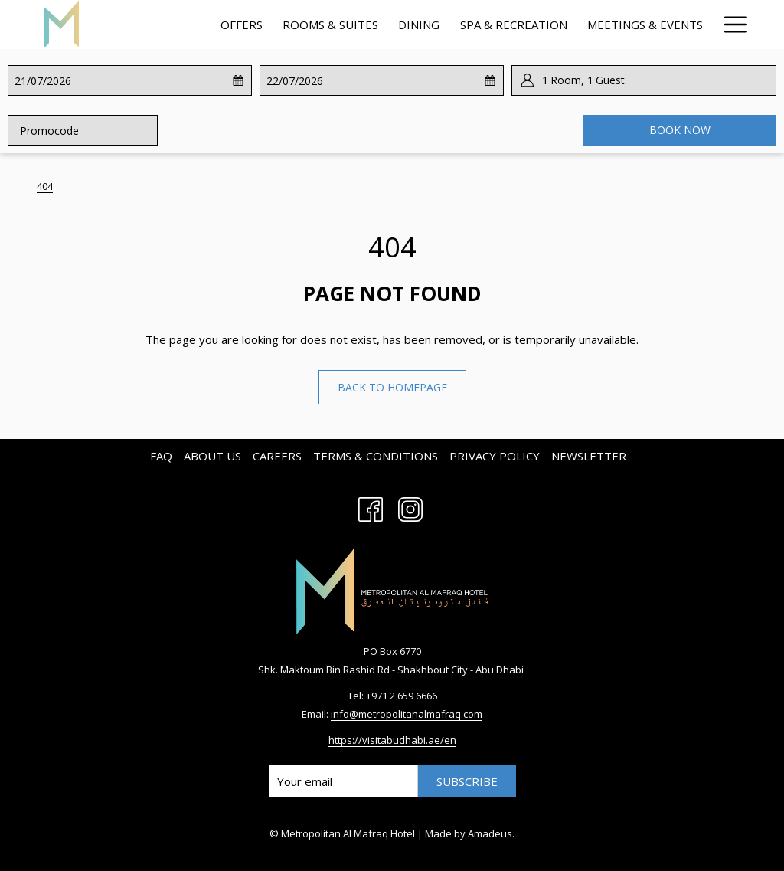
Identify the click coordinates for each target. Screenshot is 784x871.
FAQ (161, 455)
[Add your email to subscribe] (343, 781)
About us (212, 455)
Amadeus (490, 833)
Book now (679, 130)
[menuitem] (242, 24)
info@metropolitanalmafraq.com (406, 714)
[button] (75, 80)
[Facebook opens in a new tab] (370, 506)
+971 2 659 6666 (401, 695)
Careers (277, 455)
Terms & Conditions (375, 455)
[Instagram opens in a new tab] (410, 506)
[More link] (730, 24)
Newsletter (588, 455)
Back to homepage (392, 387)
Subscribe (467, 781)
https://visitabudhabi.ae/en (392, 740)
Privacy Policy (494, 455)
